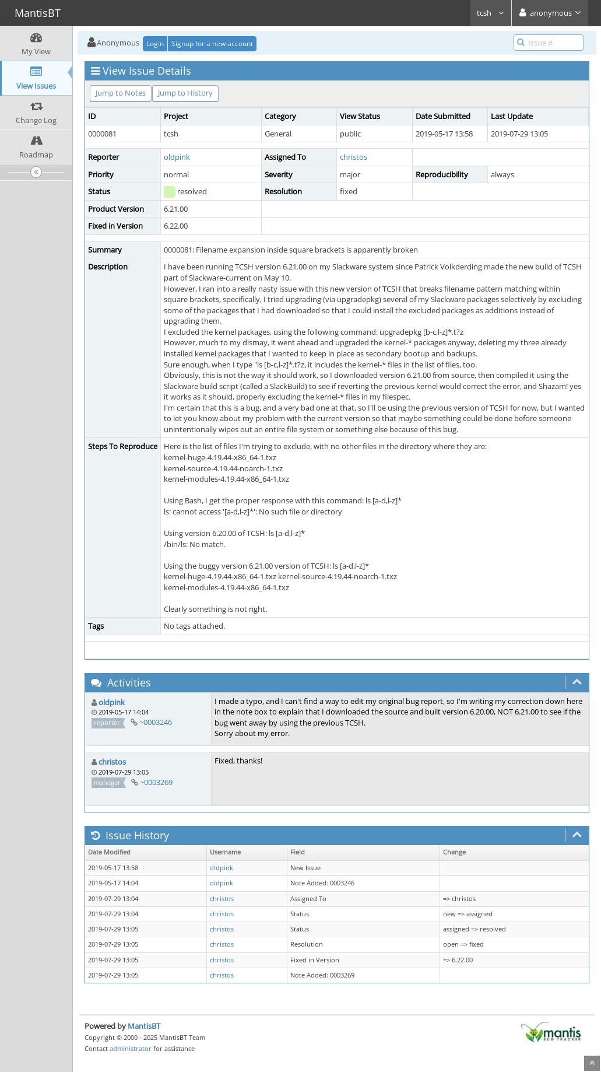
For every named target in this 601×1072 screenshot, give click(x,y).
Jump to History (185, 92)
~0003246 (155, 722)
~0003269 (156, 782)
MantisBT (144, 1026)
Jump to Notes (121, 92)
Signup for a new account (212, 43)
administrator (131, 1048)
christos (353, 157)
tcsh (491, 13)
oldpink (177, 157)
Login (155, 43)
